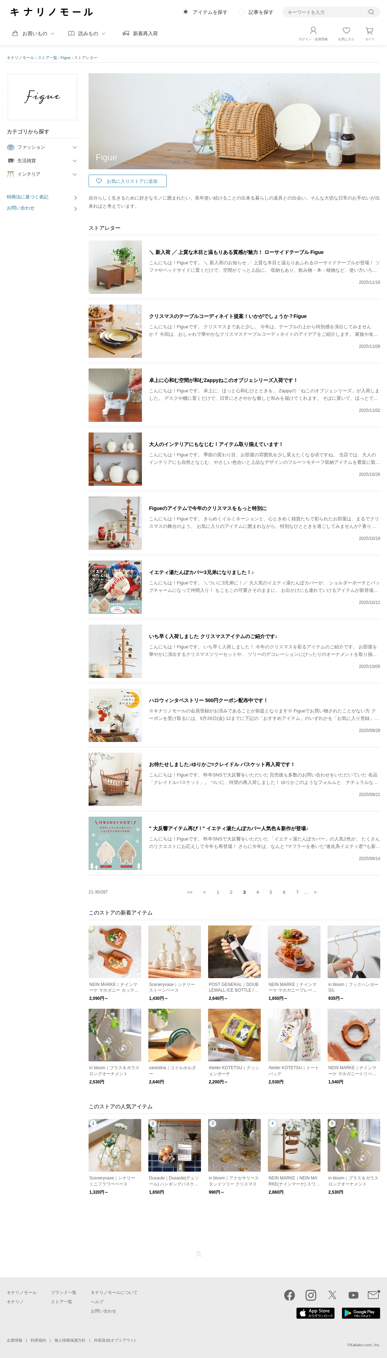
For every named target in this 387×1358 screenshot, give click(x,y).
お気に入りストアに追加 (132, 181)
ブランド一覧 (63, 1292)
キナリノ (15, 1301)
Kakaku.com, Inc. (365, 1345)
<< (189, 892)
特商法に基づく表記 (27, 197)
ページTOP (199, 1254)
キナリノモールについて (114, 1292)
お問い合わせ (21, 208)
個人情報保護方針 (70, 1340)
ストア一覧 (47, 57)
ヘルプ (97, 1301)
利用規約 (38, 1340)
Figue (66, 57)
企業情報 (14, 1340)
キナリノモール (20, 57)
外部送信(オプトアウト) (115, 1340)
